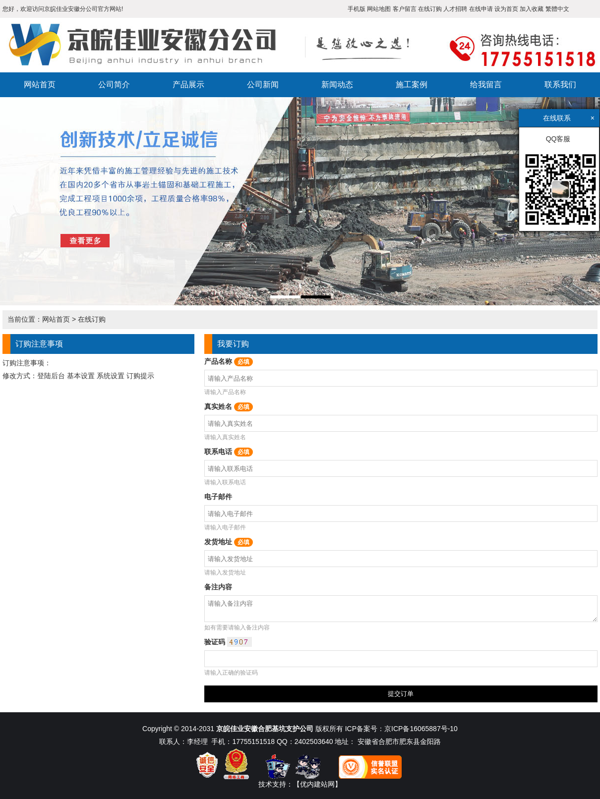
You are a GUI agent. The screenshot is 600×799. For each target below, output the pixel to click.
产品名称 (228, 361)
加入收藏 (531, 8)
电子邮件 (218, 497)
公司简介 (114, 84)
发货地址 (228, 542)
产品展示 (188, 84)
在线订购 (430, 8)
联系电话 (228, 452)
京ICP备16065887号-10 (421, 729)
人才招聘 (455, 8)
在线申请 (481, 8)
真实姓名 (228, 406)
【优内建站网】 (317, 784)
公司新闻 (263, 84)
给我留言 (486, 84)
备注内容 (218, 587)
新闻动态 (337, 84)
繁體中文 (557, 8)
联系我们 (560, 84)
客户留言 (405, 8)
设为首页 (506, 8)
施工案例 (411, 84)
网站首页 (40, 84)
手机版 (356, 8)
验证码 (228, 642)
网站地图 (379, 8)
